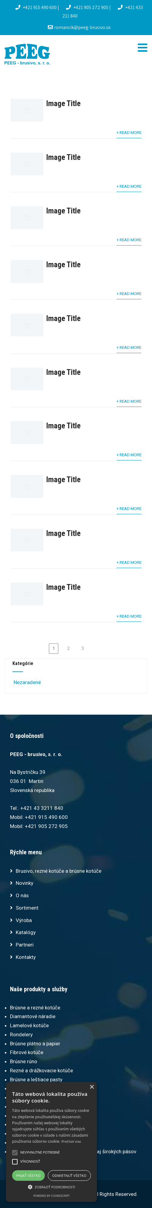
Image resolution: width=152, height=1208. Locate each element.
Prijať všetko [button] (28, 1175)
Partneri (25, 945)
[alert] (51, 1142)
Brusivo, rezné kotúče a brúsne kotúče (58, 871)
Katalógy (26, 932)
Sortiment (27, 908)
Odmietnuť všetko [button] (69, 1175)
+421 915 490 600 (36, 7)
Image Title (63, 103)
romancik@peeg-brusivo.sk (79, 27)
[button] (51, 1187)
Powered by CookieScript (51, 1196)
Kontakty (26, 957)
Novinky (24, 883)
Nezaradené (26, 682)
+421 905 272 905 (87, 7)
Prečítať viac (71, 1141)
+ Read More (129, 132)
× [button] (91, 1087)
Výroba (24, 920)
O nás (22, 895)
